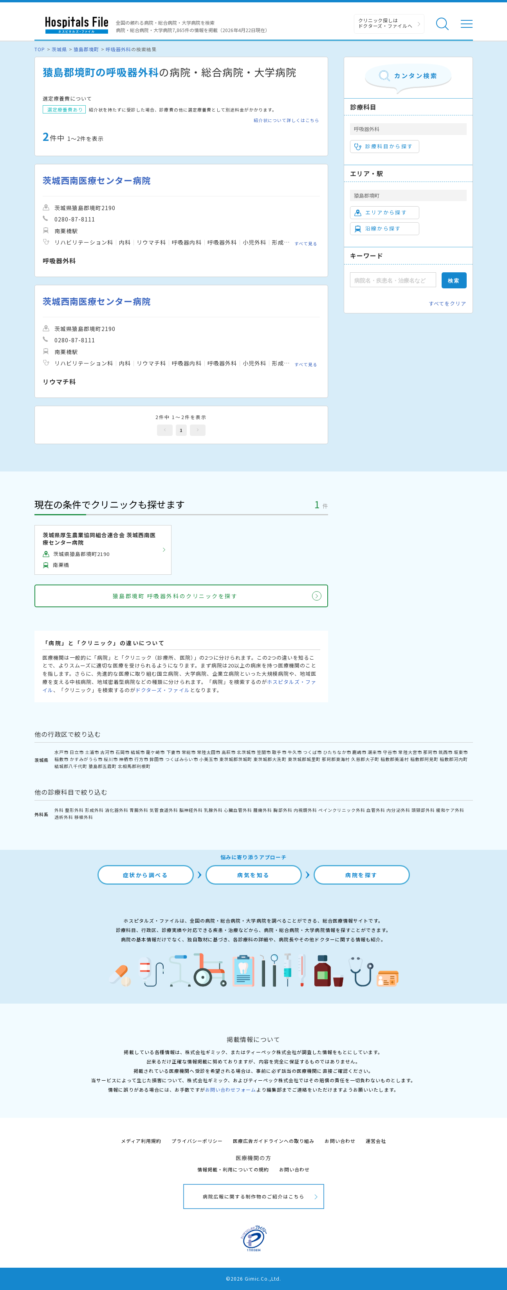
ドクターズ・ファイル (162, 690)
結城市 (138, 752)
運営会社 (376, 1140)
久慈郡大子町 (365, 759)
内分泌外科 (398, 810)
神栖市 (126, 759)
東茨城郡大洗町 (269, 759)
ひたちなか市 (337, 752)
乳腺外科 (213, 810)
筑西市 (445, 752)
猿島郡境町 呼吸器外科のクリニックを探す (175, 596)
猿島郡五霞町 (102, 766)
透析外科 (63, 817)
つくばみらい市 (181, 759)
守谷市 (390, 752)
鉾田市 (157, 759)
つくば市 (312, 752)
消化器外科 (116, 810)
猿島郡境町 (86, 49)
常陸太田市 (208, 752)
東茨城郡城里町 (304, 759)
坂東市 (461, 752)
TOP (39, 49)
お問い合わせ (340, 1140)
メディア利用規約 (141, 1140)
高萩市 (229, 752)
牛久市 (295, 752)
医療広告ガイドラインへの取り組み (274, 1140)
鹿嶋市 (359, 752)
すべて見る (306, 243)
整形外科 (74, 810)
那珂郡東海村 (336, 759)
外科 (59, 810)
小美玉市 (208, 759)
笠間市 (264, 752)
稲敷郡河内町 (454, 759)
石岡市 (122, 752)
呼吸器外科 (118, 49)
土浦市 (92, 752)
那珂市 (430, 752)
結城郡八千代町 (70, 766)
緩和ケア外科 (450, 810)
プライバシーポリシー (196, 1140)
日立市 (77, 752)
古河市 (107, 752)
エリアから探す (380, 212)
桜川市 (111, 759)
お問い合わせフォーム (230, 1089)
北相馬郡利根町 (134, 766)
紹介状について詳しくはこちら (287, 120)
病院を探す (361, 875)
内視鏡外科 (305, 810)
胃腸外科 (139, 810)
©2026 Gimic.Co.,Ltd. (253, 1278)
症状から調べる (145, 875)
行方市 (141, 759)
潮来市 (375, 752)
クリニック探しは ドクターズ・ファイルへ (385, 23)
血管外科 (375, 810)
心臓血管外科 (238, 810)
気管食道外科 (164, 810)
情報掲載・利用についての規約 (233, 1169)
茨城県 (59, 49)
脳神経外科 (191, 810)
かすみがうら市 (86, 759)
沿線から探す (377, 228)
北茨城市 (246, 752)
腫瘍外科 (262, 810)
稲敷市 (61, 759)
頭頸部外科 (423, 810)
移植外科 (83, 817)
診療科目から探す (383, 146)
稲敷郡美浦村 (395, 759)
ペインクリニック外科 (341, 810)
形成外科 (94, 810)
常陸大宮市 (410, 752)
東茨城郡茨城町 (235, 759)
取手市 (279, 752)
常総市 (189, 752)
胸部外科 (282, 810)
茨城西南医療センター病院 (97, 180)
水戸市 (61, 752)
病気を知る (253, 875)
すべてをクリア (447, 303)
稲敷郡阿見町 (424, 759)
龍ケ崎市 (155, 752)
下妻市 (173, 752)
